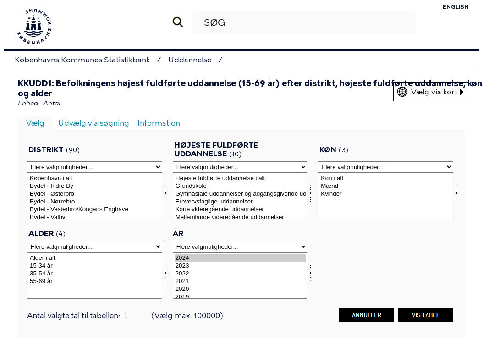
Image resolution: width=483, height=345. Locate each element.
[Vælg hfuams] (240, 196)
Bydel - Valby (94, 217)
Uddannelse (189, 59)
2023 (240, 266)
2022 (240, 274)
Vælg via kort (437, 92)
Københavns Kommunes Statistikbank (82, 59)
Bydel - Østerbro (94, 194)
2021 (240, 281)
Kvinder (385, 194)
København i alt (94, 178)
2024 (240, 258)
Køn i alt (385, 178)
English (455, 7)
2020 (240, 289)
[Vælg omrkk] (94, 196)
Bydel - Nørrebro (94, 202)
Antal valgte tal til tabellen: (74, 315)
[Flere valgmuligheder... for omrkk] (94, 167)
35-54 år (94, 274)
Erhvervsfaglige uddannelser (240, 202)
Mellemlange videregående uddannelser (240, 217)
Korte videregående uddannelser (240, 210)
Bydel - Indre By (94, 186)
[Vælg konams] (385, 196)
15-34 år (94, 266)
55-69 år (94, 281)
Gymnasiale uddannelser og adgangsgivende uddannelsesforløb (240, 194)
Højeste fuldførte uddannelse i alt (240, 178)
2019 (240, 297)
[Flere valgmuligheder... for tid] (240, 246)
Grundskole (240, 186)
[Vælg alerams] (94, 275)
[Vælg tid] (240, 275)
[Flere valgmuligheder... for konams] (385, 167)
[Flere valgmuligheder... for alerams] (94, 246)
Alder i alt (94, 258)
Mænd (385, 186)
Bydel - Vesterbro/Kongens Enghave (94, 210)
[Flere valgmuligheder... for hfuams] (240, 167)
